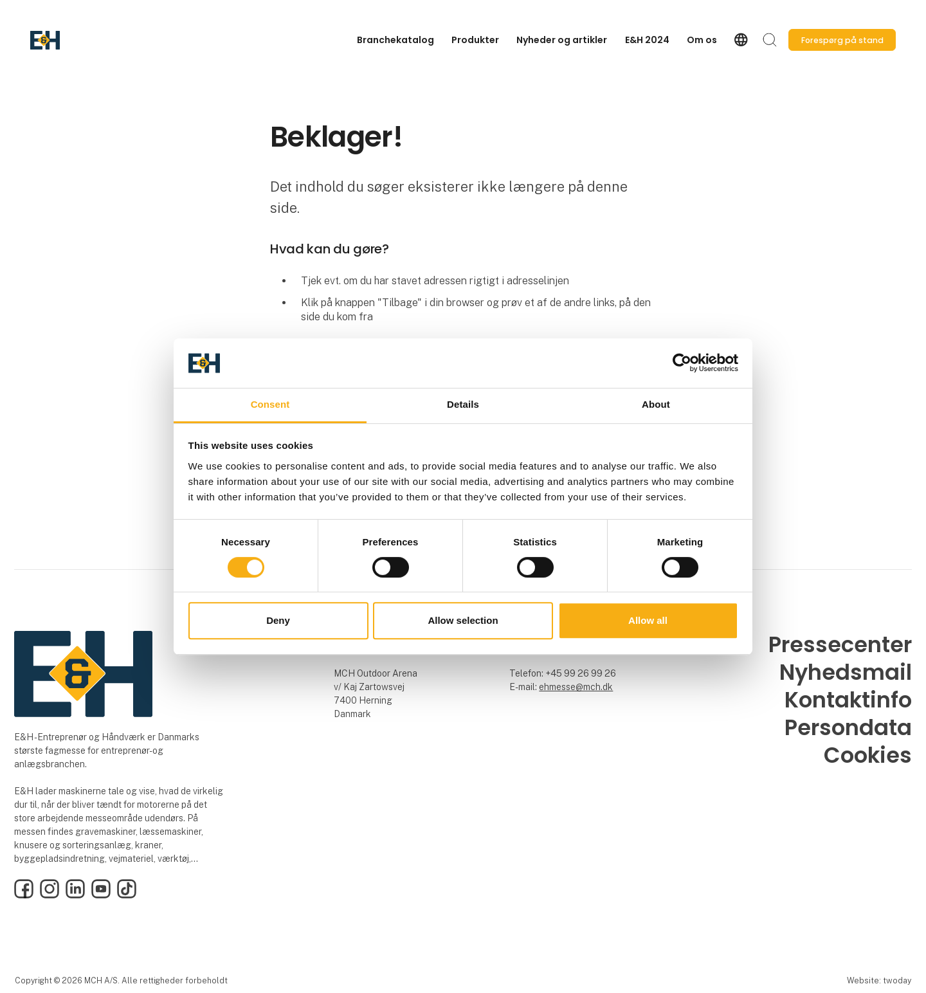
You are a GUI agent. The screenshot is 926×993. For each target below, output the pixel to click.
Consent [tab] (270, 404)
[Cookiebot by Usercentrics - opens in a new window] (682, 363)
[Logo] (81, 40)
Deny (278, 620)
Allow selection (463, 620)
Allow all (647, 620)
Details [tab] (463, 404)
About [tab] (656, 404)
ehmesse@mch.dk (576, 687)
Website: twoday (879, 980)
